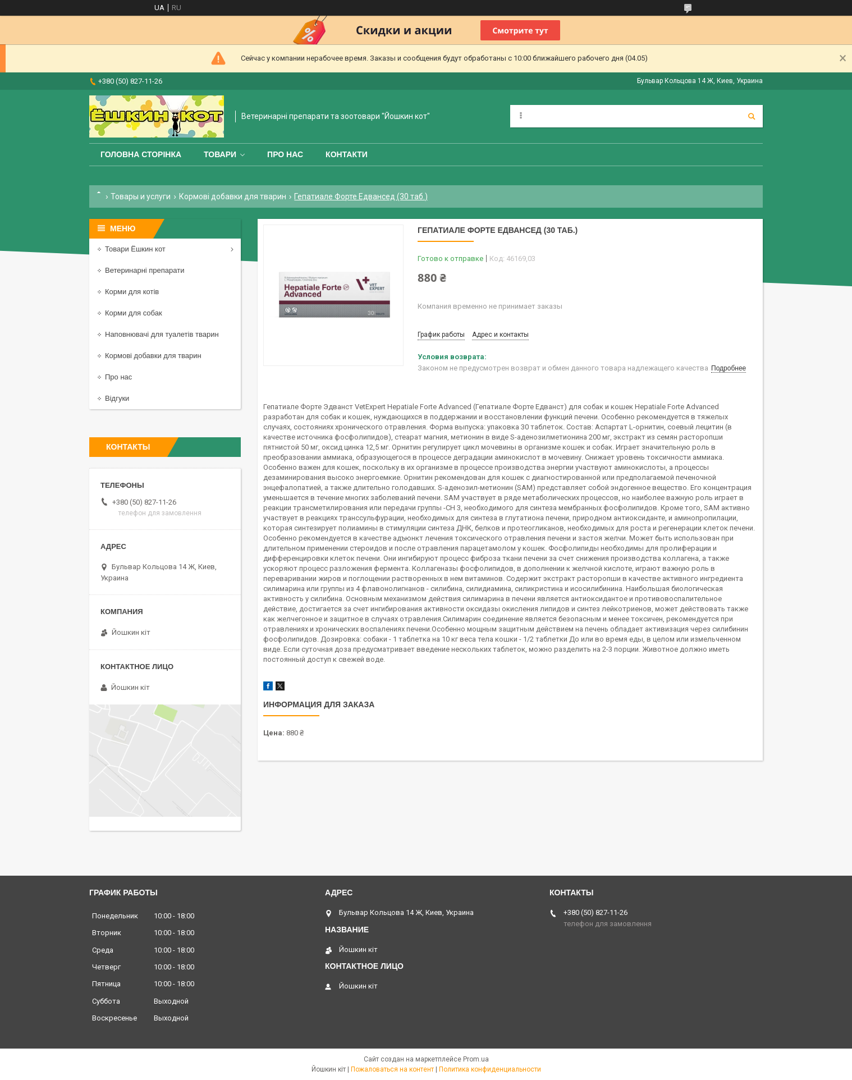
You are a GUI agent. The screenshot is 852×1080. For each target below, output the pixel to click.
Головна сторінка (140, 154)
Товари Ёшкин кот (135, 249)
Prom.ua (476, 1059)
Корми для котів (132, 291)
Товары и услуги (141, 196)
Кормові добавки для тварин (232, 196)
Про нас (285, 154)
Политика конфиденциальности (490, 1069)
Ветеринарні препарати (144, 270)
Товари (220, 154)
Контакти (347, 154)
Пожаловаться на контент (392, 1069)
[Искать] (751, 116)
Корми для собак (133, 313)
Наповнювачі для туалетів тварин (162, 334)
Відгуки (117, 398)
